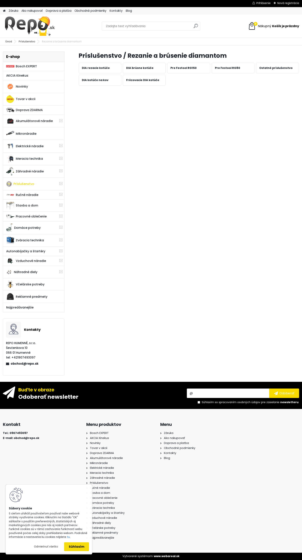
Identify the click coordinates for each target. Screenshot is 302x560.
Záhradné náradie (25, 171)
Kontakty (116, 11)
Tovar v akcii (20, 99)
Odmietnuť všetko (46, 546)
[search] (196, 27)
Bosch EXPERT (21, 66)
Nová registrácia (288, 3)
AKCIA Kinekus (17, 75)
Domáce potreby (23, 228)
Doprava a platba (58, 11)
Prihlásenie (263, 3)
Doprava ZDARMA (24, 110)
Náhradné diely (21, 272)
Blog (129, 11)
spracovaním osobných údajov (239, 402)
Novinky (17, 87)
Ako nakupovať (32, 11)
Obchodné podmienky (91, 11)
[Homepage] (4, 11)
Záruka (13, 11)
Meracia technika (24, 159)
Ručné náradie (22, 195)
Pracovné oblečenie (26, 216)
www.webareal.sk (167, 556)
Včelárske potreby (25, 284)
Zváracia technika (25, 240)
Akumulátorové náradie (29, 121)
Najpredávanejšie (20, 307)
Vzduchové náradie (26, 260)
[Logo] (29, 26)
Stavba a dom (22, 205)
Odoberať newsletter (48, 396)
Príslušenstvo (27, 41)
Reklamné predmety (26, 297)
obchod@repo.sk (25, 363)
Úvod (8, 41)
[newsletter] (284, 393)
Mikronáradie (21, 134)
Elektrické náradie (25, 146)
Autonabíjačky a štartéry (25, 251)
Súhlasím (76, 546)
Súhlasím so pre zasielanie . (250, 402)
